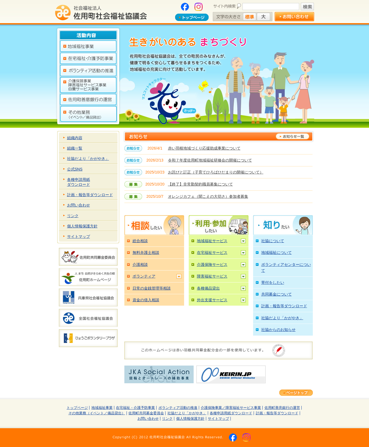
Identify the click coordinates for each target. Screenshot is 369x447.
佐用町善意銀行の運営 (282, 408)
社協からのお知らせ (278, 329)
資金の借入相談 (146, 300)
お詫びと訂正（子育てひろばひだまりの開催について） (215, 172)
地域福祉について (276, 252)
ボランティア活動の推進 (177, 408)
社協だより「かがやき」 (88, 158)
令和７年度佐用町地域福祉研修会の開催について (210, 160)
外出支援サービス (212, 300)
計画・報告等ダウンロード (90, 195)
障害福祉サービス (212, 276)
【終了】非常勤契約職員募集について (200, 184)
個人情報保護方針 (82, 226)
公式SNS (75, 169)
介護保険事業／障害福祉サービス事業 (231, 408)
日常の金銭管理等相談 (152, 288)
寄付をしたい (272, 282)
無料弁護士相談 (146, 252)
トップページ (77, 408)
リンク (73, 216)
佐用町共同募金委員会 (146, 413)
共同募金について (276, 294)
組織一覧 (74, 148)
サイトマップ (78, 236)
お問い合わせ (78, 205)
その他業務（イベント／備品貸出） (96, 413)
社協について (272, 241)
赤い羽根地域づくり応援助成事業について (204, 148)
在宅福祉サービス (212, 252)
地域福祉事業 (102, 408)
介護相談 (140, 264)
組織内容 (74, 138)
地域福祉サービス (212, 241)
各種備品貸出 (208, 288)
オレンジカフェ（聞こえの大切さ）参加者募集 (208, 196)
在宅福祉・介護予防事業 (135, 408)
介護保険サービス (212, 264)
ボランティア (144, 276)
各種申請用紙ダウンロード (78, 182)
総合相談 (140, 241)
